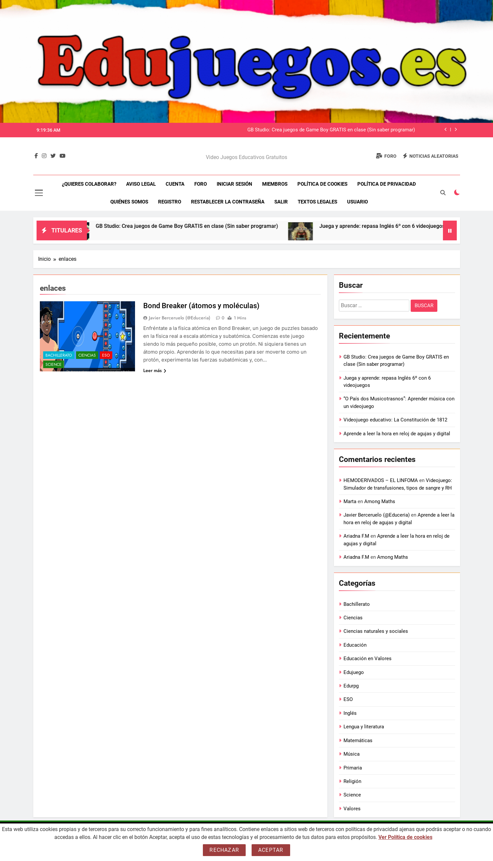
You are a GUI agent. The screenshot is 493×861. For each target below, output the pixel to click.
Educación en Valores (367, 658)
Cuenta (175, 184)
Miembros (275, 184)
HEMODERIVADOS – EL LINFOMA (380, 480)
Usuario (357, 202)
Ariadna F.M (356, 536)
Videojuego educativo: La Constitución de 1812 (395, 420)
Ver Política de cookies (405, 837)
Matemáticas (357, 740)
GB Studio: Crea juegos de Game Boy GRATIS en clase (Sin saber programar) (331, 130)
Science (53, 364)
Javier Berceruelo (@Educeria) (179, 317)
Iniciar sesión (234, 184)
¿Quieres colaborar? (89, 184)
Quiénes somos (129, 202)
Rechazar (224, 850)
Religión (352, 781)
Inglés (350, 713)
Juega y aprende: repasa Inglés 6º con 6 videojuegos (393, 226)
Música (351, 754)
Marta (349, 501)
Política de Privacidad (386, 184)
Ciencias (87, 355)
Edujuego (353, 672)
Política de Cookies (322, 184)
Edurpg (351, 686)
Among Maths (379, 501)
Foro (200, 184)
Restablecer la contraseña (227, 202)
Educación (355, 645)
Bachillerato (58, 355)
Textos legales (317, 202)
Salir (281, 202)
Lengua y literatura (363, 727)
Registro (169, 202)
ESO (106, 355)
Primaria (352, 768)
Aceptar (270, 850)
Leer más (154, 370)
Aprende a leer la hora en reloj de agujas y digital (396, 434)
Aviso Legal (141, 184)
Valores (352, 809)
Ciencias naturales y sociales (375, 631)
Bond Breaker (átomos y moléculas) (201, 306)
